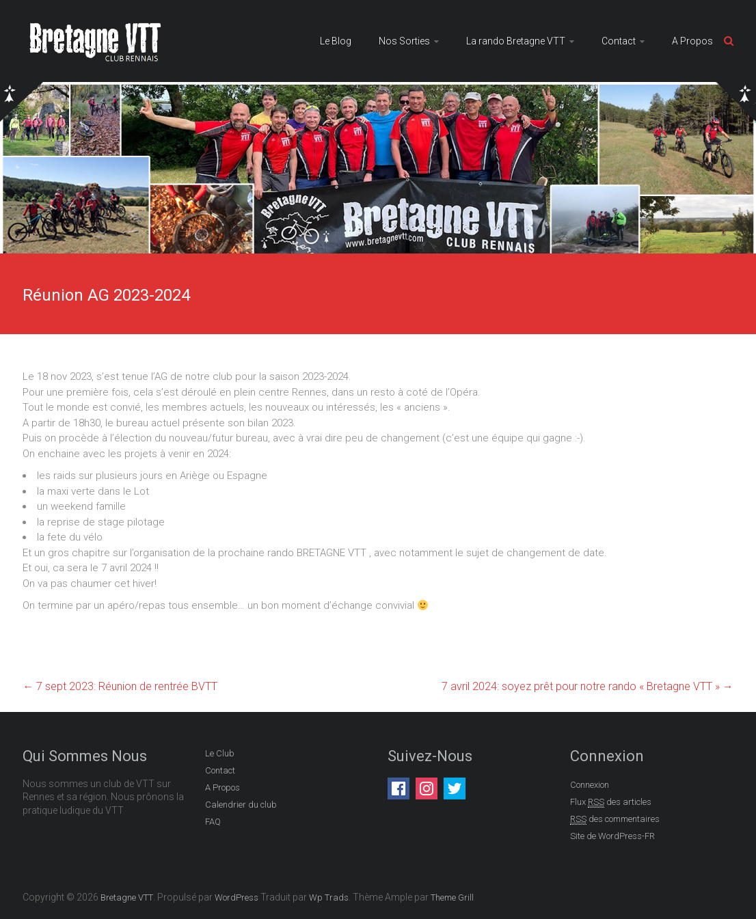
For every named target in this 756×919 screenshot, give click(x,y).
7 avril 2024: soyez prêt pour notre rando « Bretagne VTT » (587, 686)
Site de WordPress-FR (612, 836)
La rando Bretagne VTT (515, 41)
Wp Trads (329, 897)
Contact (619, 41)
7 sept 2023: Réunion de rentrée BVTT (120, 686)
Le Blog (335, 41)
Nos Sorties (404, 41)
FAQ (213, 822)
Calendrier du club (241, 804)
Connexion (589, 785)
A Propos (692, 41)
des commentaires (615, 819)
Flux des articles (610, 802)
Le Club (219, 753)
